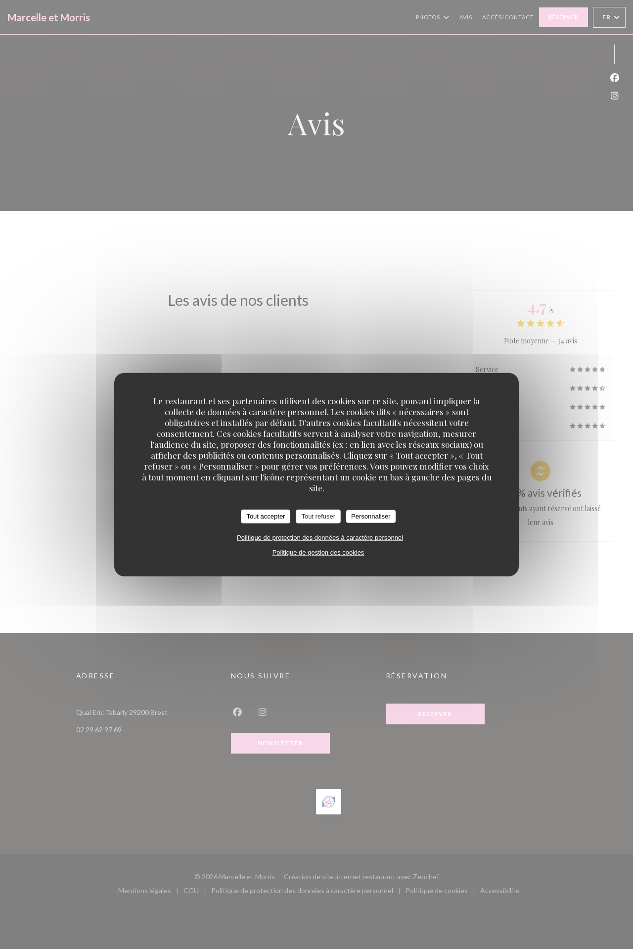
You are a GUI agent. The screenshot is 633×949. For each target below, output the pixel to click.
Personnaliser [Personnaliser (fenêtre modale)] (371, 516)
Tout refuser (318, 516)
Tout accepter (265, 516)
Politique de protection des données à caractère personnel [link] (320, 537)
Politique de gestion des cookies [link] (318, 552)
